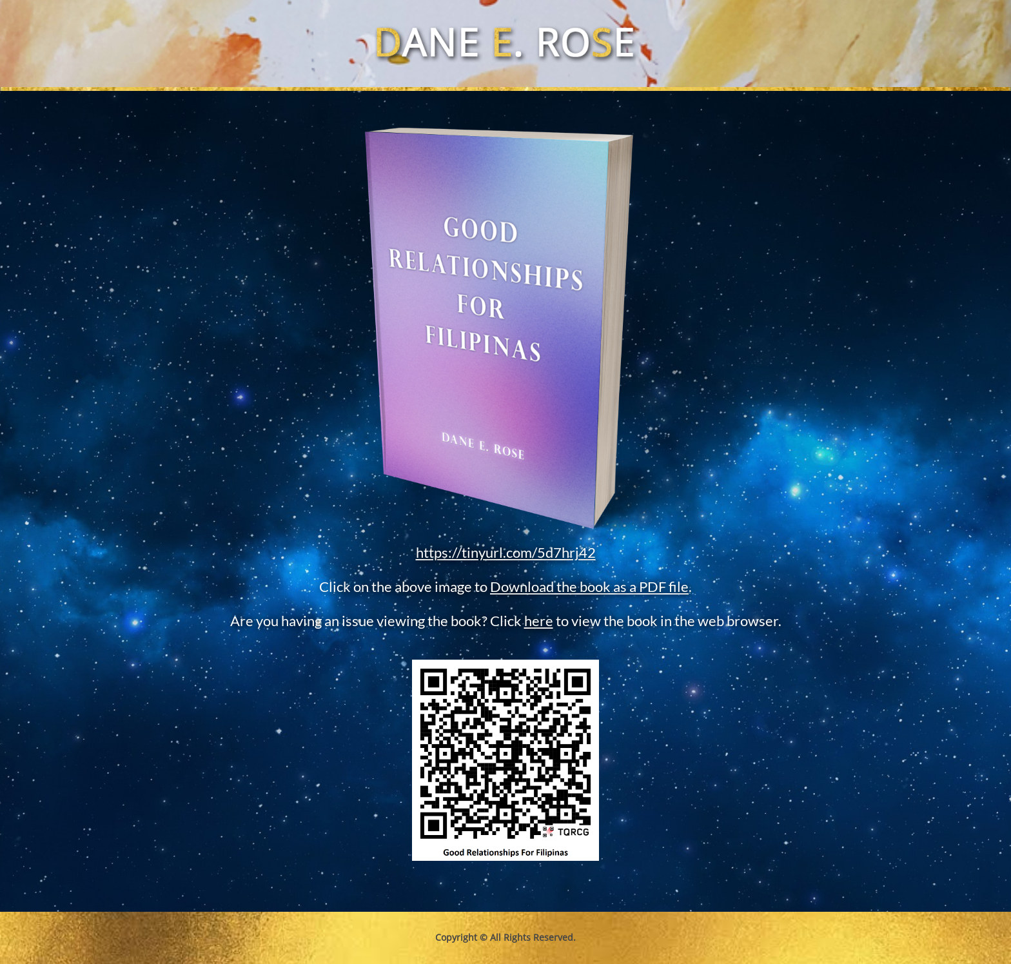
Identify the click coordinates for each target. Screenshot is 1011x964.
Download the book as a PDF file (589, 586)
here (538, 620)
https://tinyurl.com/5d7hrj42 (506, 552)
